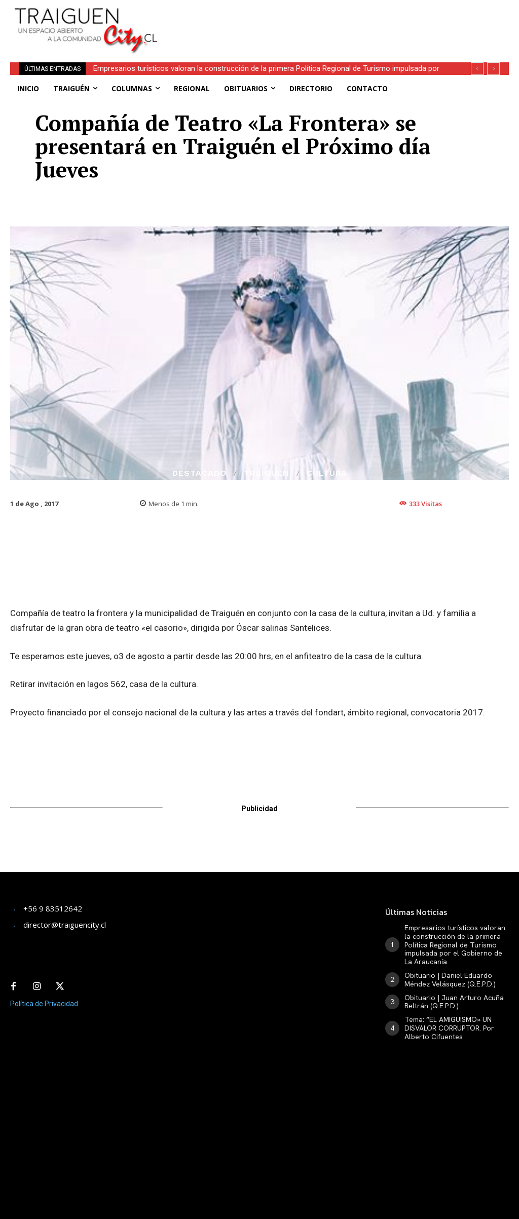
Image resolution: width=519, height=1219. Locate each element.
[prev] (477, 68)
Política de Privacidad (44, 1004)
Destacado (199, 473)
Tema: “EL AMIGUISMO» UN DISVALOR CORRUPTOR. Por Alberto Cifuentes (449, 1028)
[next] (493, 68)
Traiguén (266, 473)
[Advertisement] (301, 15)
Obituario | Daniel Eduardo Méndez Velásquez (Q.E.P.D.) (450, 979)
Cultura (327, 473)
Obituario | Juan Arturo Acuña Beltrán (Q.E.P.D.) (454, 1002)
